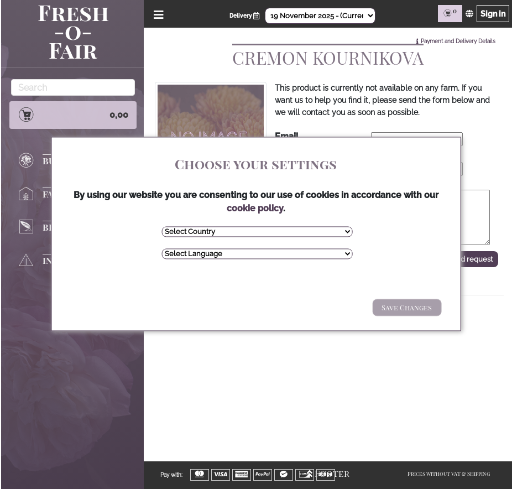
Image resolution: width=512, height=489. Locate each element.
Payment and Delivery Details (458, 41)
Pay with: (171, 475)
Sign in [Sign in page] (492, 13)
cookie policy (255, 208)
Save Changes (407, 307)
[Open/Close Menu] (157, 13)
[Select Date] (320, 16)
